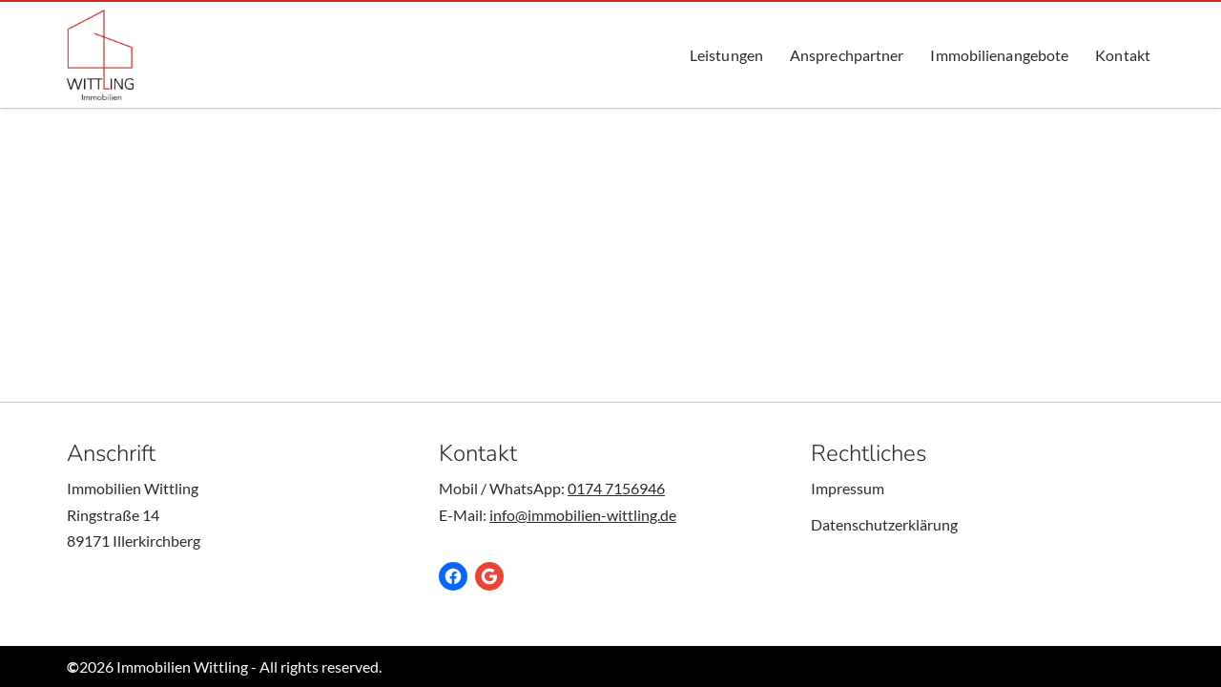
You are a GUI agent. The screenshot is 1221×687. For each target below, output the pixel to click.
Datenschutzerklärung (884, 524)
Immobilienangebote (999, 55)
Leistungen (726, 55)
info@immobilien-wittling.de (582, 515)
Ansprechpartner (847, 55)
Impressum (847, 488)
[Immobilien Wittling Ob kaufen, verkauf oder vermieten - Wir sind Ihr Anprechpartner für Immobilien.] (100, 55)
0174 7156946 (616, 488)
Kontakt (1122, 55)
